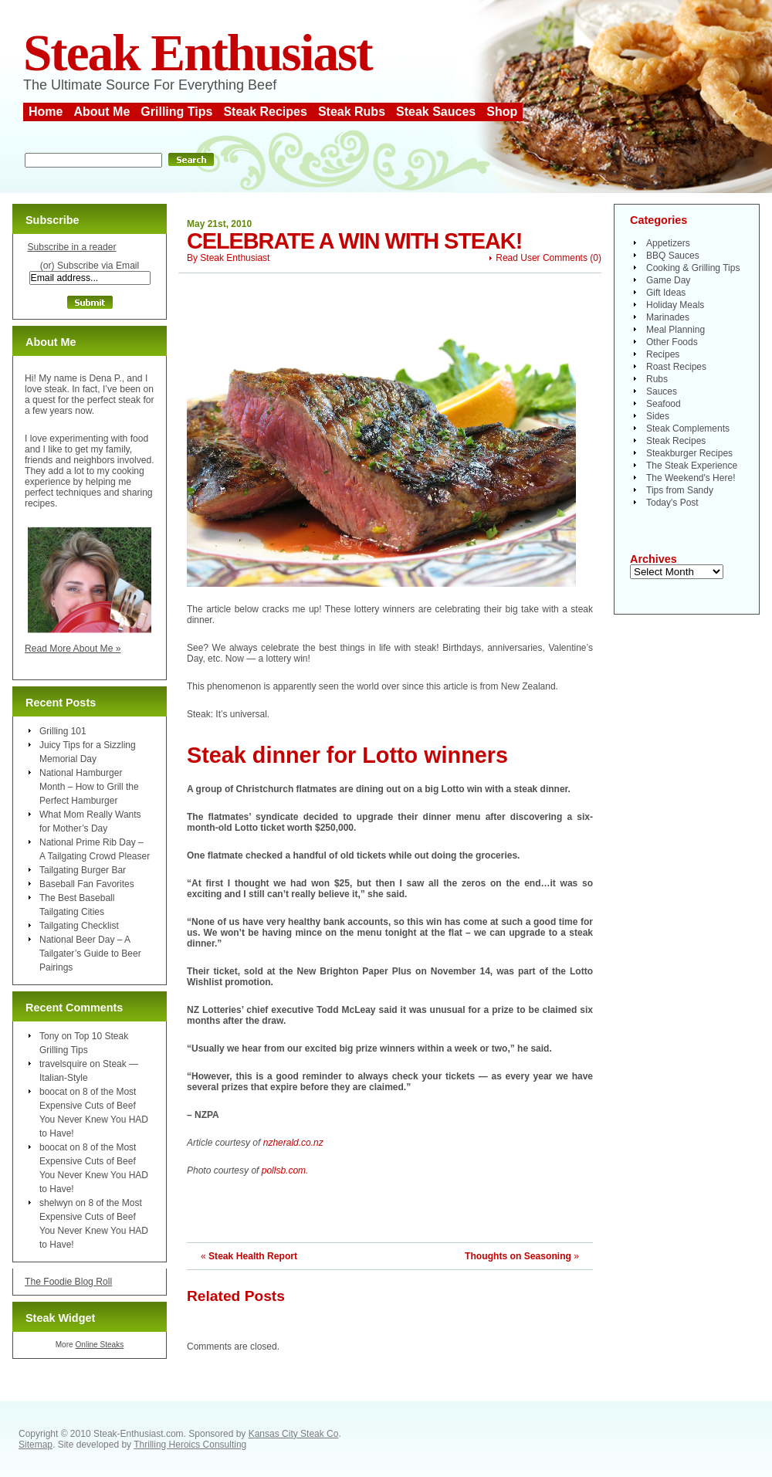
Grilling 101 (62, 731)
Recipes (662, 354)
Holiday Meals (675, 305)
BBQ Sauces (672, 255)
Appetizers (668, 243)
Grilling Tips (176, 111)
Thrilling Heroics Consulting (190, 1444)
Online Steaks (99, 1344)
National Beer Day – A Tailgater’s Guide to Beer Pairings (90, 953)
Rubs (657, 379)
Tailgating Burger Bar (82, 870)
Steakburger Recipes (689, 453)
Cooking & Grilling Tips (693, 268)
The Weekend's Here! (690, 478)
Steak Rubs (351, 111)
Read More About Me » (73, 648)
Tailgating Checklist (79, 925)
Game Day (668, 280)
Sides (657, 416)
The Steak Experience (691, 465)
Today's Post (672, 502)
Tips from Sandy (679, 490)
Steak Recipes (265, 111)
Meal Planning (675, 329)
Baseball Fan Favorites (86, 884)
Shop (501, 111)
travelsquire (63, 1064)
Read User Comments (541, 257)
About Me (101, 111)
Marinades (667, 317)
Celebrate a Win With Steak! (354, 241)
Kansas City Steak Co (294, 1433)
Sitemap (35, 1444)
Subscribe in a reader (71, 247)
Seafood (663, 403)
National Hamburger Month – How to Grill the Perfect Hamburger (89, 786)
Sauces (661, 391)
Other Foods (672, 342)
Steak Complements (688, 428)
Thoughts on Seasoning (518, 1256)
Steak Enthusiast (197, 53)
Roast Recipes (676, 366)
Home (46, 111)
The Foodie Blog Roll (68, 1281)
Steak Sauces (436, 111)
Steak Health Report (252, 1256)
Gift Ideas (666, 292)
